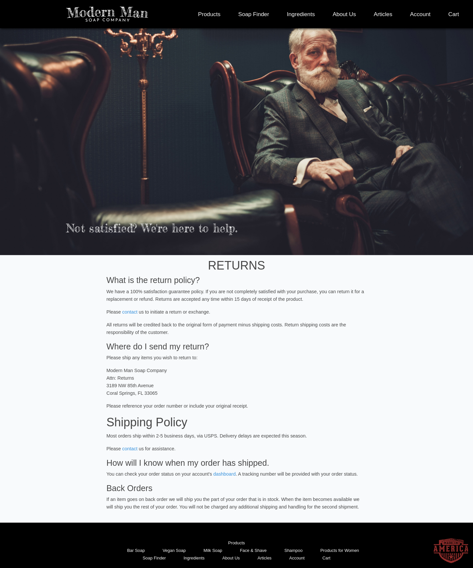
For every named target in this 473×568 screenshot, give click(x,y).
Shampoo (293, 550)
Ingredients (301, 14)
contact (129, 312)
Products (209, 14)
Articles (383, 14)
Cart (453, 14)
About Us (344, 14)
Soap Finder (253, 14)
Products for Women (339, 550)
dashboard (224, 474)
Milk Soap (213, 550)
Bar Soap (136, 550)
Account (420, 14)
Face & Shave (253, 550)
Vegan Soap (174, 550)
